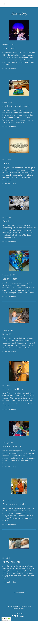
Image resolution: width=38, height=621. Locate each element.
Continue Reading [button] (9, 69)
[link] (19, 47)
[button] (4, 4)
